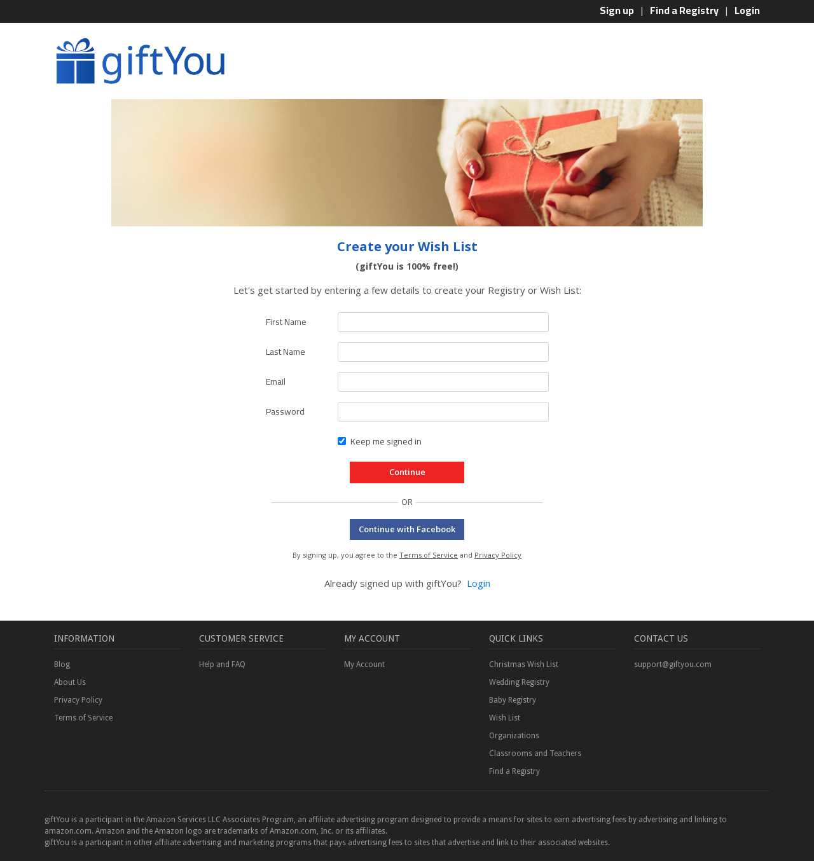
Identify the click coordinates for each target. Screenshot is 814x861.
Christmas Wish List (523, 664)
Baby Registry (512, 700)
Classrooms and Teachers (535, 753)
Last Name (285, 351)
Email (276, 381)
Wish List (504, 717)
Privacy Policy (497, 555)
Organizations (514, 735)
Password (285, 411)
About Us (70, 682)
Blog (62, 664)
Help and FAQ (222, 664)
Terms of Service (428, 555)
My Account (364, 664)
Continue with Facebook (407, 529)
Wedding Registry (519, 682)
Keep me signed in (386, 441)
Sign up (617, 10)
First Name (286, 321)
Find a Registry (684, 10)
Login (747, 10)
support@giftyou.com (673, 664)
